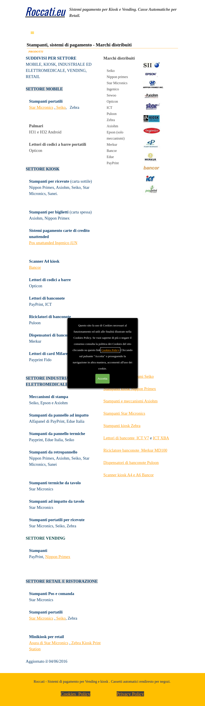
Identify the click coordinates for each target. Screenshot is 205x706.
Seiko (60, 107)
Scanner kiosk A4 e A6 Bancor (128, 475)
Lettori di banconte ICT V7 (126, 438)
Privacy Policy (130, 694)
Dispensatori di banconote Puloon (131, 462)
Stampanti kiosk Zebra (122, 425)
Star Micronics (41, 107)
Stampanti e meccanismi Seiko (128, 376)
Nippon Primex (57, 556)
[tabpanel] (125, 12)
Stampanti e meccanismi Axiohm (130, 401)
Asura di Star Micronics (48, 642)
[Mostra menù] (32, 32)
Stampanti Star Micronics (124, 413)
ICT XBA (161, 438)
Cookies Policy (75, 694)
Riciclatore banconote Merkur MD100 (135, 450)
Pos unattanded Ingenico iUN (53, 242)
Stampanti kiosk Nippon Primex (129, 388)
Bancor (35, 267)
